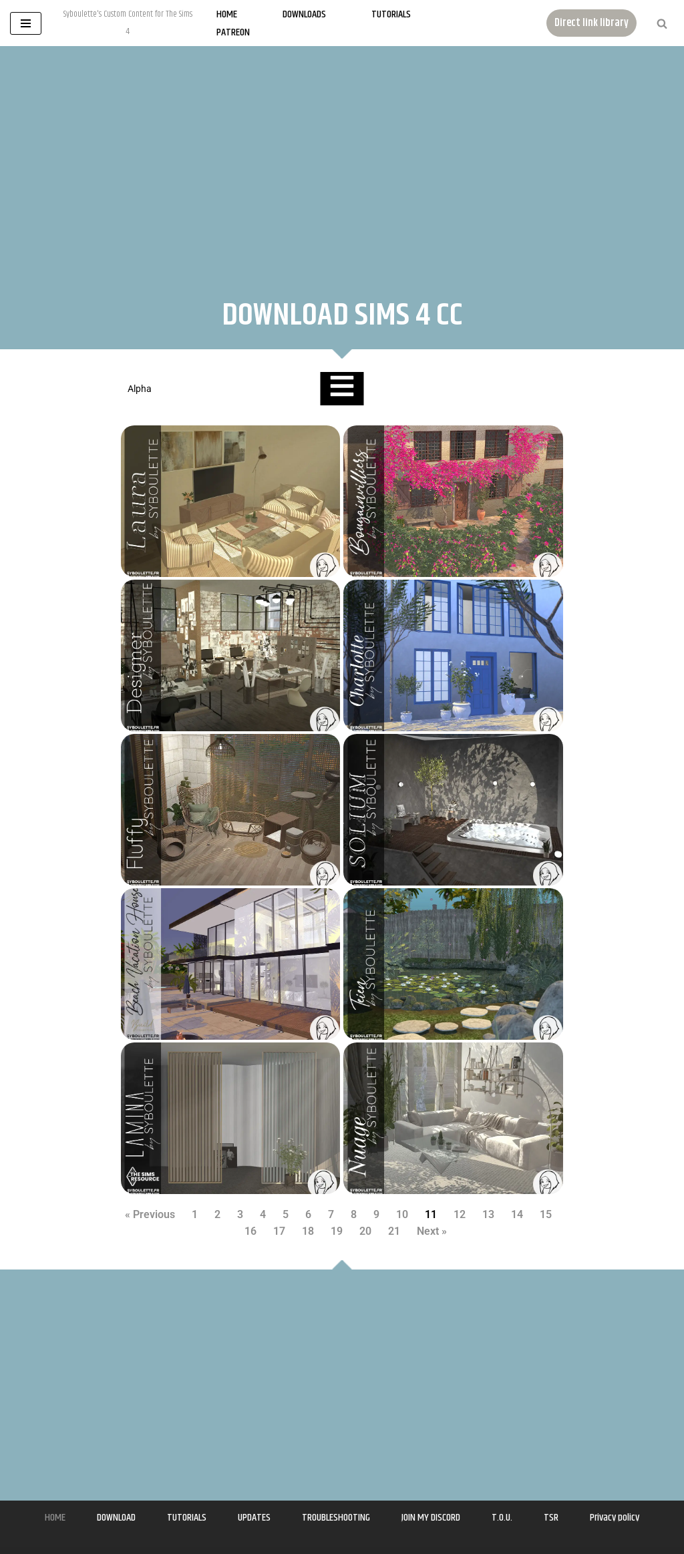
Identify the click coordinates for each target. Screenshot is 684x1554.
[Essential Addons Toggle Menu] (341, 388)
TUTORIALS (186, 1517)
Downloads (304, 14)
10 (402, 1214)
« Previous (150, 1214)
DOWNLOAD (116, 1517)
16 (250, 1231)
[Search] (662, 23)
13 (488, 1214)
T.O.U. (502, 1517)
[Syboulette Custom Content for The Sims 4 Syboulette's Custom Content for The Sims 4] (127, 23)
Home (226, 14)
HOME (55, 1517)
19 (337, 1231)
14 (517, 1214)
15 (546, 1214)
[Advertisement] (342, 159)
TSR (551, 1517)
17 (279, 1231)
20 (365, 1231)
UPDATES (254, 1517)
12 (460, 1214)
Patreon (233, 32)
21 (394, 1231)
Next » (432, 1231)
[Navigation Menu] (25, 23)
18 (308, 1231)
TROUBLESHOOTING (336, 1517)
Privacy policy (614, 1517)
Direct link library (591, 23)
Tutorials (391, 14)
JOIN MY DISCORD (430, 1517)
